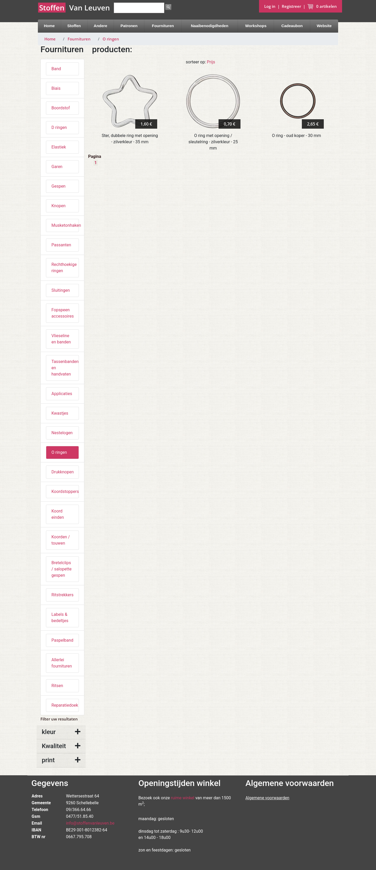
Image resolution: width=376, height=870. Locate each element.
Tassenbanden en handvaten (65, 368)
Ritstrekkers (62, 594)
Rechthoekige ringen (64, 267)
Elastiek (58, 147)
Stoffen (74, 25)
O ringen (111, 38)
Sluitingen (60, 290)
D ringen (59, 127)
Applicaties (61, 393)
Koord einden (57, 514)
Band (56, 68)
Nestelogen (62, 432)
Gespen (58, 186)
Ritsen (57, 685)
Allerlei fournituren (61, 663)
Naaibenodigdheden (209, 25)
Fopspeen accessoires (62, 313)
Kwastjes (59, 413)
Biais (56, 88)
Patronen (129, 25)
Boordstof (60, 107)
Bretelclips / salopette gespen (61, 569)
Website (324, 25)
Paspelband (62, 640)
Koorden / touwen (60, 540)
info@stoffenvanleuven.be (90, 823)
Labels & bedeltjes (59, 617)
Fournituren (163, 25)
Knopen (58, 205)
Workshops (255, 25)
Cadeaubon (292, 25)
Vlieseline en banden (61, 338)
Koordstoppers (65, 491)
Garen (56, 166)
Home (49, 25)
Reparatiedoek (64, 705)
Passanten (61, 244)
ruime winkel (183, 797)
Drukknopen (62, 471)
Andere (100, 25)
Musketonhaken (65, 225)
